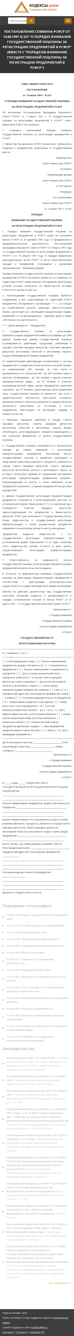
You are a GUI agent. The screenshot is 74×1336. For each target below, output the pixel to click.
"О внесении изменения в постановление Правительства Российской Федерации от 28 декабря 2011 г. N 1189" (36, 1097)
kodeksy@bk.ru (39, 1327)
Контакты (7, 1332)
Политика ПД (37, 1332)
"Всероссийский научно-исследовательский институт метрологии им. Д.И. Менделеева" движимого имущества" (36, 1168)
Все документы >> (60, 1283)
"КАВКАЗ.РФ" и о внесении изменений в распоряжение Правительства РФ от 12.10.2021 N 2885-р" (37, 1119)
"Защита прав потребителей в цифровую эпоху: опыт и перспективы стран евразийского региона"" (36, 1232)
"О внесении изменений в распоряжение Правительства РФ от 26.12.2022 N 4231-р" (36, 1080)
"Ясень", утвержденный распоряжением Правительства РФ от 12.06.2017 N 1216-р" (36, 1192)
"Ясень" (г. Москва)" (36, 1212)
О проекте (21, 1332)
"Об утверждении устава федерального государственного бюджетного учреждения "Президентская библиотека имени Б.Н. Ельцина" (36, 1143)
